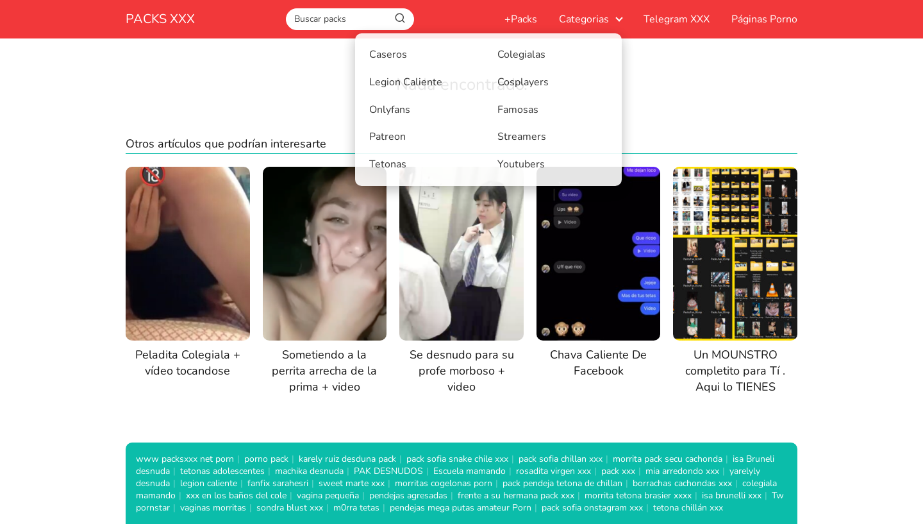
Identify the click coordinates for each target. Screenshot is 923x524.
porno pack (266, 459)
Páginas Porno (764, 19)
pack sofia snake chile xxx (457, 459)
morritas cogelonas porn (443, 483)
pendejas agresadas (408, 495)
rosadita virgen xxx (553, 471)
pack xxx (618, 471)
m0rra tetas (356, 508)
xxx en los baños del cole (236, 495)
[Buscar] (400, 18)
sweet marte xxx (352, 483)
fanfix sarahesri (277, 483)
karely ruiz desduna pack (347, 459)
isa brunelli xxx (731, 495)
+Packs (520, 19)
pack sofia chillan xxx (561, 459)
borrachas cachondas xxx (682, 483)
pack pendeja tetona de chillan (562, 483)
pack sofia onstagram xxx (592, 508)
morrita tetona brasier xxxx (638, 495)
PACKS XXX (160, 19)
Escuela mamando (469, 471)
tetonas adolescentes (222, 471)
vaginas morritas (213, 508)
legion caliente (208, 483)
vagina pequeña (328, 495)
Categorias (584, 19)
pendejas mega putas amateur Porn (460, 508)
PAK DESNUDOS (388, 471)
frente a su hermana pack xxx (516, 495)
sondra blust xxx (289, 508)
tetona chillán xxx (688, 508)
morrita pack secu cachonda (667, 459)
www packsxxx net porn (185, 459)
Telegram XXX (677, 19)
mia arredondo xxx (682, 471)
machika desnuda (309, 471)
